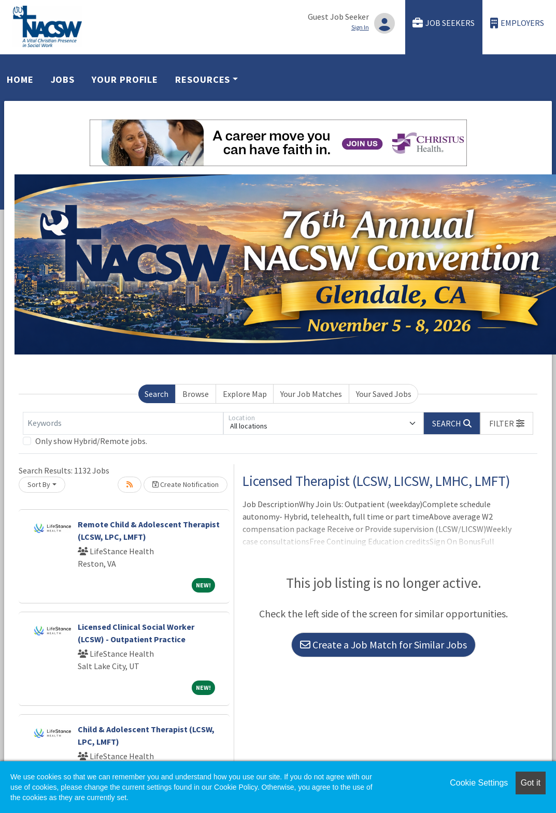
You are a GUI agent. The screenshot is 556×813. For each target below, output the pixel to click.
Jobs (63, 79)
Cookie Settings (479, 782)
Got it (530, 782)
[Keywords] (123, 423)
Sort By (38, 484)
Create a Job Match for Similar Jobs (383, 644)
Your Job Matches (311, 394)
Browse (195, 394)
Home (20, 79)
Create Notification (185, 484)
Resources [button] (202, 79)
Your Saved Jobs (383, 394)
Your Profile (125, 79)
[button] (506, 423)
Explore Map (245, 394)
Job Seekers (443, 23)
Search (156, 394)
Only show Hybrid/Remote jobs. (91, 441)
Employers (517, 23)
